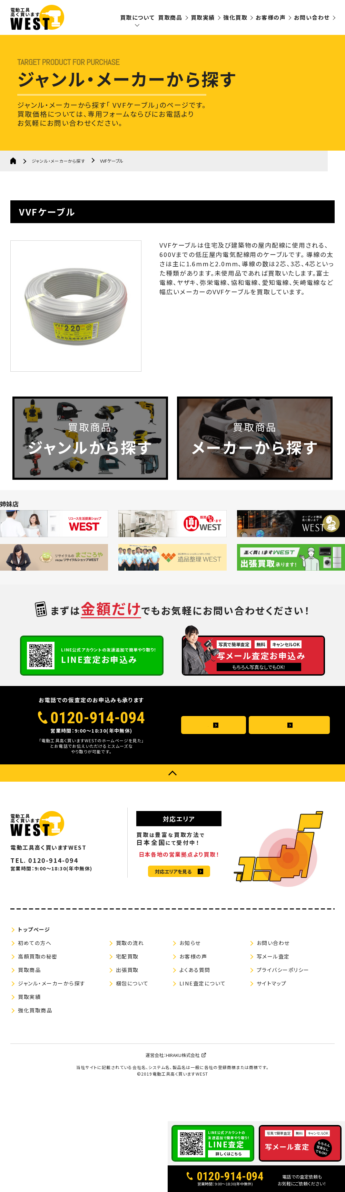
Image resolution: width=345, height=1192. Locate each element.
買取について (137, 17)
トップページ (34, 963)
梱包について (132, 1017)
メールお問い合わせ (282, 759)
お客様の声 (271, 17)
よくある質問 (206, 759)
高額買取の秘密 (38, 990)
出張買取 (127, 1003)
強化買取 (235, 17)
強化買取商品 (35, 1044)
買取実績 (203, 17)
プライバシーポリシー (283, 1003)
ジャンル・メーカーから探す (61, 161)
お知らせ (190, 976)
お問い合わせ (312, 17)
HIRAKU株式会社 (182, 1089)
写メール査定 (273, 990)
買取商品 (170, 17)
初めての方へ (34, 976)
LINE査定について (202, 1017)
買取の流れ (130, 976)
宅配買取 (127, 990)
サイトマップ (272, 1017)
